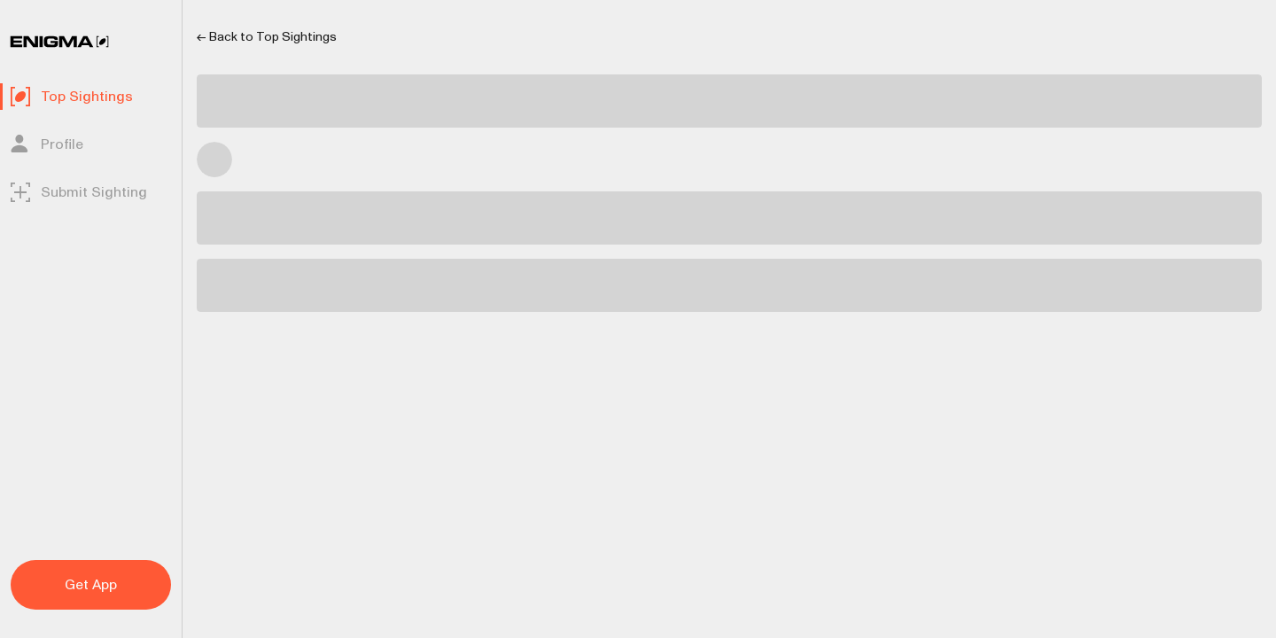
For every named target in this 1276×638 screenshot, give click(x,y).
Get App (91, 585)
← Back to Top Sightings (267, 36)
